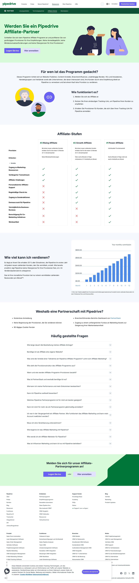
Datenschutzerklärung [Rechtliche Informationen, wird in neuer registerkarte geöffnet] (41, 574)
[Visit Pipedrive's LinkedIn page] (133, 573)
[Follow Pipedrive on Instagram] (125, 574)
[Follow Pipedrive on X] (129, 574)
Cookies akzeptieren (90, 572)
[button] (7, 571)
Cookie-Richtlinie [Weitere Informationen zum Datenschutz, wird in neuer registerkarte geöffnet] (26, 574)
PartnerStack (116, 318)
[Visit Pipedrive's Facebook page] (121, 574)
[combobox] (106, 4)
